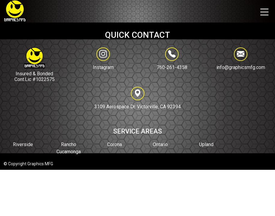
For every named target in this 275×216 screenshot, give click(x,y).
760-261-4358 (172, 58)
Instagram (103, 67)
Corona (114, 144)
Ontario (160, 144)
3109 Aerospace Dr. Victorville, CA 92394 (137, 98)
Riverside (23, 144)
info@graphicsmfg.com (240, 58)
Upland (206, 144)
